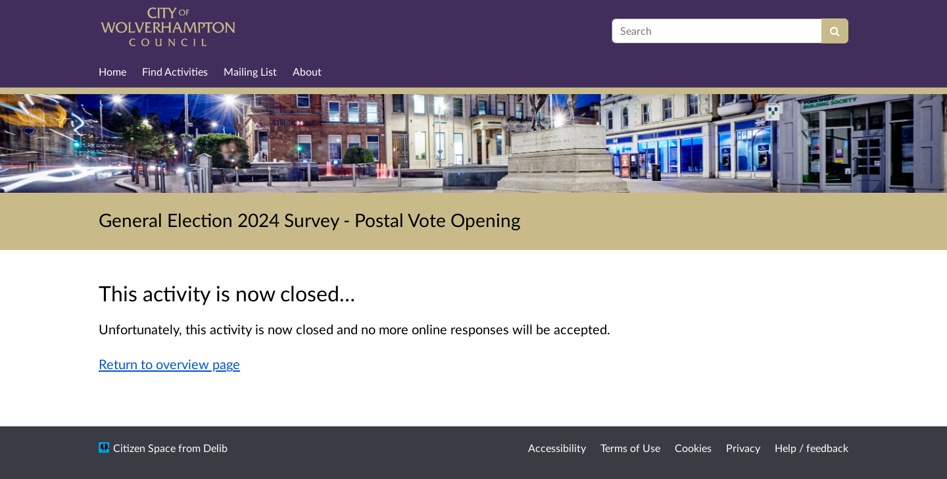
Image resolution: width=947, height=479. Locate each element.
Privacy (743, 447)
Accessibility (557, 447)
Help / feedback (811, 447)
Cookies (693, 447)
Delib (215, 447)
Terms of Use (630, 447)
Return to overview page (169, 364)
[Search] (834, 30)
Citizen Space (144, 447)
